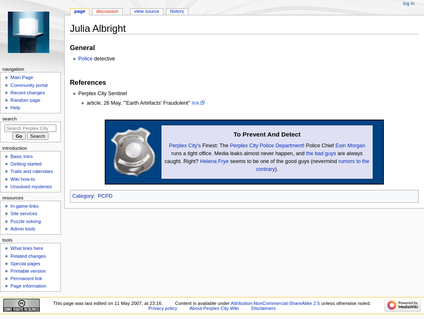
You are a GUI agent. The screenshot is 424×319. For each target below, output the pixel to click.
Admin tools (22, 228)
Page (79, 11)
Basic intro (21, 156)
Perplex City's (185, 146)
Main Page (21, 77)
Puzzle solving (25, 221)
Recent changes (27, 92)
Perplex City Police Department (266, 146)
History (177, 11)
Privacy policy (162, 308)
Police (85, 59)
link (196, 103)
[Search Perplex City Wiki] (30, 128)
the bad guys (321, 153)
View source (146, 11)
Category (83, 196)
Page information (28, 285)
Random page (25, 100)
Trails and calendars (31, 171)
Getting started (25, 163)
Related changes (28, 256)
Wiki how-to (22, 179)
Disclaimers (263, 308)
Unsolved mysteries (31, 186)
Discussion (107, 11)
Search (9, 118)
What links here (26, 248)
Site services (23, 213)
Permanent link (26, 278)
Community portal (29, 85)
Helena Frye (214, 161)
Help (15, 107)
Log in (408, 3)
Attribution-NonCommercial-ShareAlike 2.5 (276, 303)
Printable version (28, 271)
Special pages (25, 263)
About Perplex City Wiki (214, 308)
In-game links (24, 206)
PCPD (105, 196)
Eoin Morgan (350, 146)
